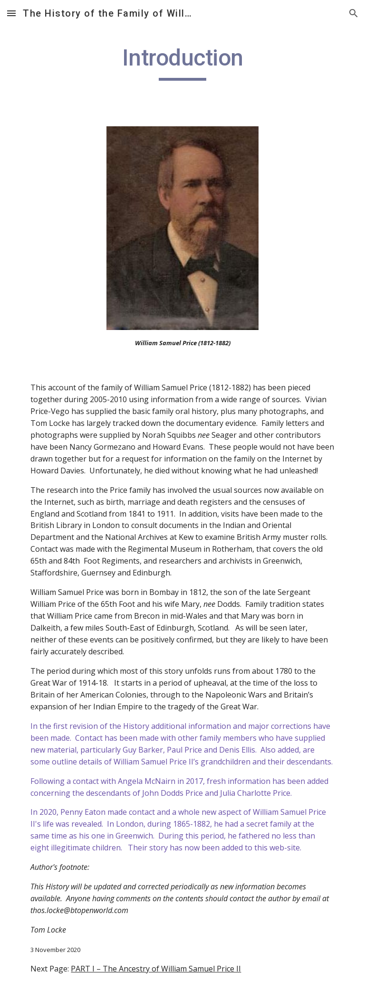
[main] (182, 62)
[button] (11, 13)
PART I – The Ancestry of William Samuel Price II (156, 968)
